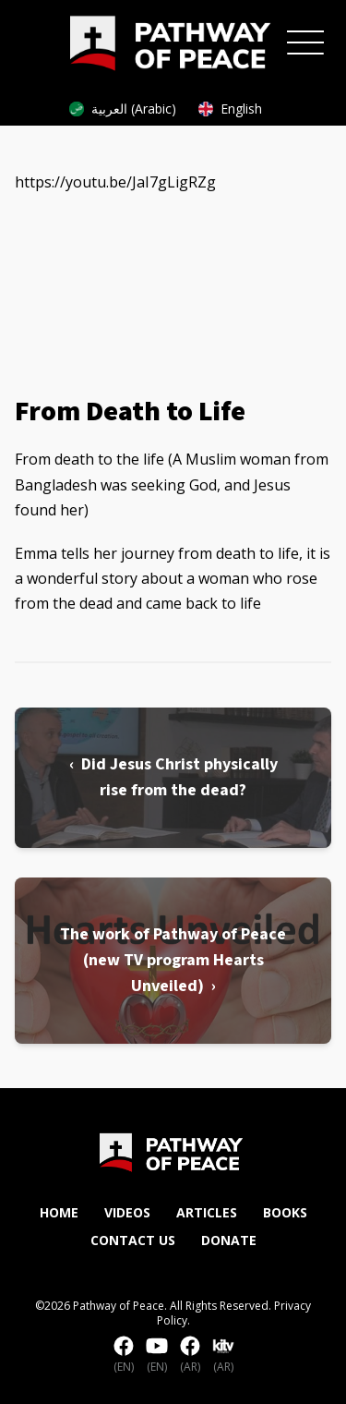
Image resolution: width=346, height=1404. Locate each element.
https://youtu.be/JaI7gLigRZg (115, 182)
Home (59, 1212)
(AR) (190, 1355)
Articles (206, 1212)
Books (285, 1212)
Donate (229, 1240)
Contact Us (132, 1240)
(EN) (124, 1355)
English (230, 108)
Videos (127, 1212)
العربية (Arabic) (122, 108)
